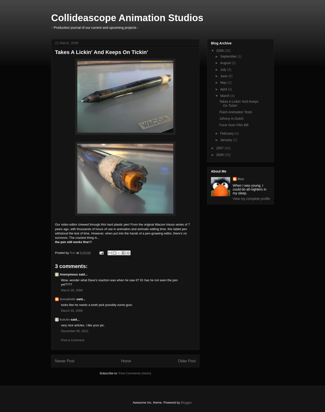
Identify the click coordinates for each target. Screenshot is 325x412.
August (225, 63)
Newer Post (64, 361)
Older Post (187, 361)
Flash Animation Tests (235, 112)
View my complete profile (251, 199)
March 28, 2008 (72, 290)
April (224, 89)
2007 (220, 148)
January (226, 140)
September (228, 56)
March (225, 96)
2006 (220, 155)
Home (126, 361)
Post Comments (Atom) (135, 373)
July (223, 70)
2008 (220, 51)
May (223, 82)
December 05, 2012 (74, 331)
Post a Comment (72, 340)
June (224, 76)
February (227, 133)
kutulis (65, 319)
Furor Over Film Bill (233, 125)
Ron (241, 179)
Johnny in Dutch (231, 118)
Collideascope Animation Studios (127, 17)
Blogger (186, 402)
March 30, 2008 (72, 310)
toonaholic (68, 299)
